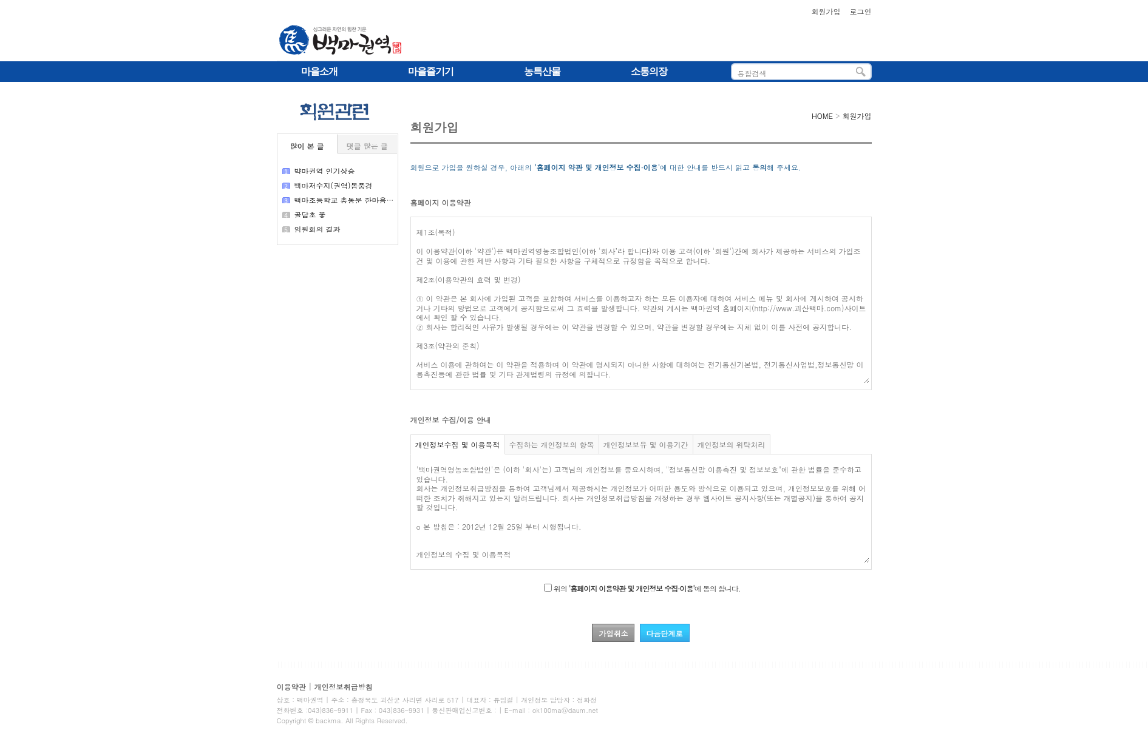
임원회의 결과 (317, 229)
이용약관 (291, 686)
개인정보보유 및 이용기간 (645, 444)
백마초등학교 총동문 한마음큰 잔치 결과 (361, 200)
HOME (822, 115)
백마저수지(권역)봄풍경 (333, 185)
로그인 (861, 11)
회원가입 (825, 11)
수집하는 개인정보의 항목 (551, 444)
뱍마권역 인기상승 (324, 171)
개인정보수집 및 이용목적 (457, 444)
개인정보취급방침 (343, 686)
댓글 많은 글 (366, 146)
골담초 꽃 (310, 214)
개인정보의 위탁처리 (732, 444)
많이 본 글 (307, 146)
